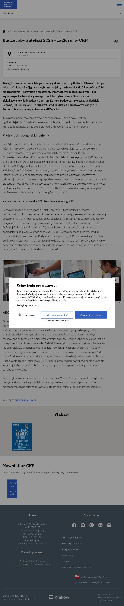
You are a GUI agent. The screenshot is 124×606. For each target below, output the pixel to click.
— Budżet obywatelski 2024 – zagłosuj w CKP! (56, 31)
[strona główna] (4, 31)
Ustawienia (27, 315)
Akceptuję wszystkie (91, 314)
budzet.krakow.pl (25, 400)
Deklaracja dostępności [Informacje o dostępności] (73, 537)
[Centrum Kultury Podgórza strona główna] (8, 4)
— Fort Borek (13, 31)
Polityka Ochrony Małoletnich (76, 567)
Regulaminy (67, 555)
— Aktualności (27, 31)
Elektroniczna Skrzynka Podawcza (91, 582)
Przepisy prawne (70, 549)
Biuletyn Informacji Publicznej (91, 577)
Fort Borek (9, 12)
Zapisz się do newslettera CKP (13, 488)
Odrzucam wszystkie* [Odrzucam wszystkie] (56, 314)
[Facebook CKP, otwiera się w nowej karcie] (74, 525)
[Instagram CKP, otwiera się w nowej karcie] (91, 525)
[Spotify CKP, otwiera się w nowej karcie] (109, 525)
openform (111, 600)
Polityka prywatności (72, 543)
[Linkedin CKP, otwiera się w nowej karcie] (100, 525)
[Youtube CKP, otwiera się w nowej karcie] (83, 525)
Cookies (66, 561)
